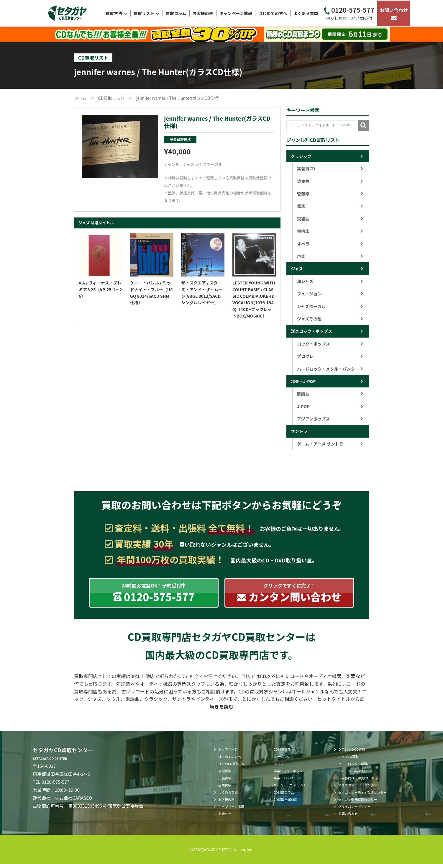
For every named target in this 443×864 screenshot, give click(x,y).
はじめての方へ (272, 13)
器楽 (330, 206)
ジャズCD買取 (348, 756)
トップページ (228, 749)
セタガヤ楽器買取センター (357, 799)
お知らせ (224, 813)
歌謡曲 (330, 394)
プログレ (330, 356)
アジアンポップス (330, 419)
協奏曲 (330, 181)
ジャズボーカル (209, 164)
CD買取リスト (284, 749)
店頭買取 (224, 785)
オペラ (330, 244)
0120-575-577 (349, 13)
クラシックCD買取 (351, 749)
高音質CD (330, 168)
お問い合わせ (394, 13)
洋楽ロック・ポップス (311, 331)
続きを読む (221, 706)
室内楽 (330, 231)
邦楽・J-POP (303, 381)
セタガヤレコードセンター (357, 785)
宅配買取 (224, 770)
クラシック (301, 156)
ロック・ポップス (330, 344)
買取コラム (176, 13)
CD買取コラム (284, 792)
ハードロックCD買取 (353, 763)
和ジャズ (330, 281)
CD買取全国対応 (286, 799)
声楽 (330, 256)
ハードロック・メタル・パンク (330, 369)
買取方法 (116, 13)
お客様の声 (203, 13)
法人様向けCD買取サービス (358, 777)
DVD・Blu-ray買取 (351, 770)
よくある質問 (305, 13)
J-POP (330, 406)
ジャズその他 (330, 319)
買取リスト (147, 13)
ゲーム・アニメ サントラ (330, 444)
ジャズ (188, 164)
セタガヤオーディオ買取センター (362, 792)
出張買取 (224, 777)
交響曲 (330, 219)
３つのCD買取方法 (231, 763)
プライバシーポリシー (354, 806)
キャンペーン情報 (235, 13)
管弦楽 (330, 194)
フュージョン (330, 294)
